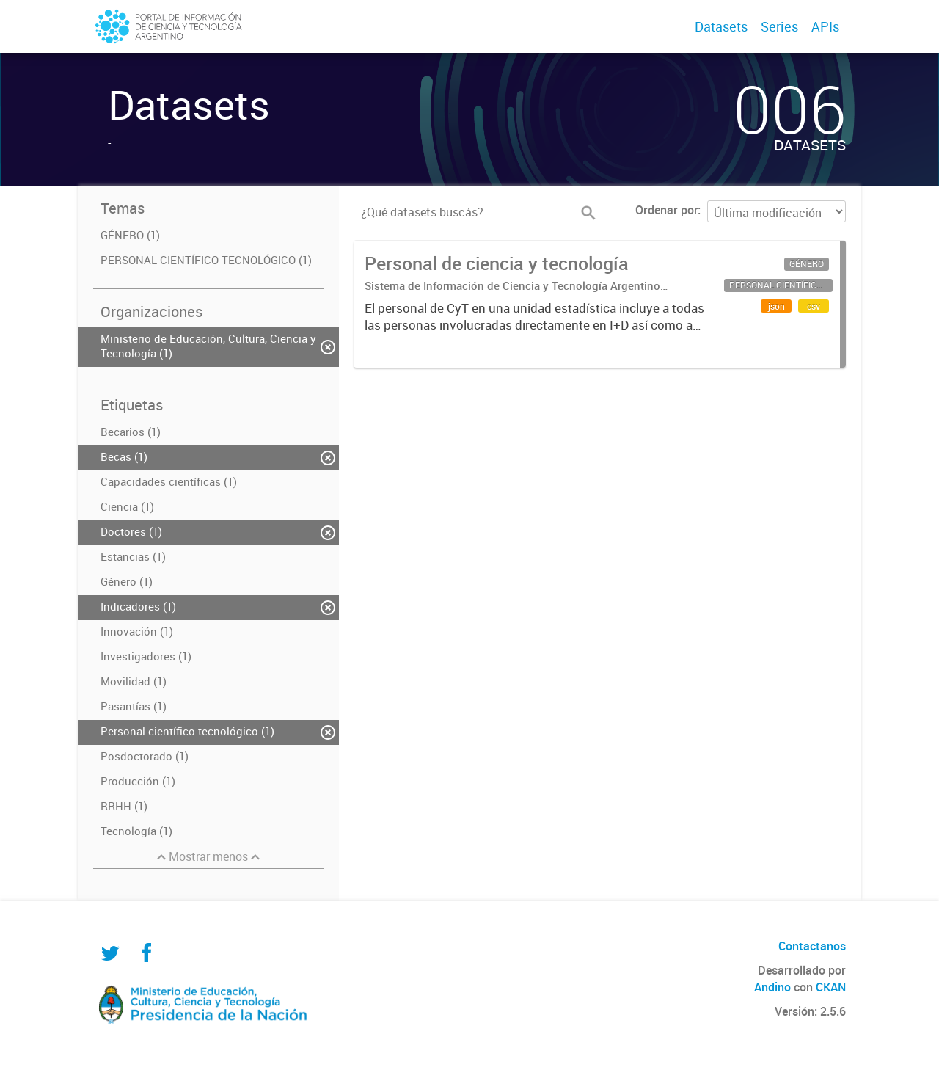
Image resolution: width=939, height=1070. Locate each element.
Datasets (721, 26)
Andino (772, 987)
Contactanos (812, 946)
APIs (825, 26)
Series (779, 26)
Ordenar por (666, 210)
